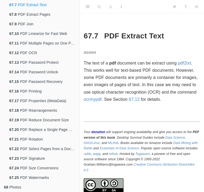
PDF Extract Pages (29, 14)
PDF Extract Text (27, 5)
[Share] (196, 6)
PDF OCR (23, 53)
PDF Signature (27, 158)
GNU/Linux (92, 143)
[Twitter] (174, 6)
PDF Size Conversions (33, 168)
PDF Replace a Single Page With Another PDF (44, 129)
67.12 (134, 99)
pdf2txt (184, 63)
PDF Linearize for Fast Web (38, 33)
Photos (12, 187)
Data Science (175, 137)
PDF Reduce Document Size (39, 120)
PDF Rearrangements (33, 110)
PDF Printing (25, 91)
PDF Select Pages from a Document (44, 149)
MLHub (113, 143)
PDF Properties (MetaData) (37, 101)
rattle (87, 154)
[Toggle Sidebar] (88, 6)
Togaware (142, 154)
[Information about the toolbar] (121, 6)
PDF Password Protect (34, 62)
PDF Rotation (26, 139)
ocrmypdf (92, 99)
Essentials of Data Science (119, 148)
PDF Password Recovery (36, 81)
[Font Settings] (110, 6)
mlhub (113, 154)
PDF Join (21, 24)
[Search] (99, 6)
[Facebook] (186, 6)
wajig (96, 154)
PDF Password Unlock (33, 72)
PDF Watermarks (29, 177)
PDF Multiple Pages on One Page (43, 43)
